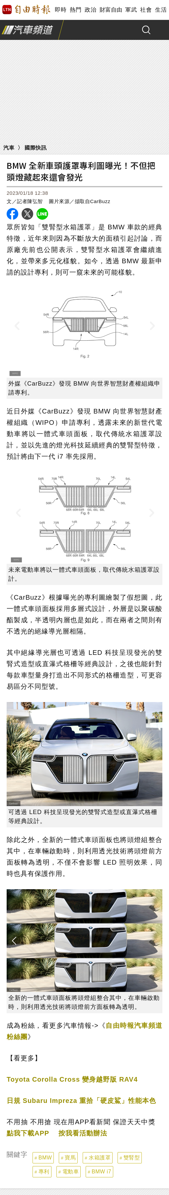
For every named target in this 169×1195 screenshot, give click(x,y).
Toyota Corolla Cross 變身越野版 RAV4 (72, 1079)
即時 (60, 10)
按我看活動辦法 (82, 1133)
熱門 (75, 10)
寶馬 (70, 1157)
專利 (44, 1171)
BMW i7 (101, 1171)
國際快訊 (35, 148)
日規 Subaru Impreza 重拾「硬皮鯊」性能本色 (81, 1100)
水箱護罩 (100, 1157)
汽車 (8, 148)
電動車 (70, 1171)
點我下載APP (28, 1133)
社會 (146, 10)
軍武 (131, 10)
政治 (90, 10)
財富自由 (111, 10)
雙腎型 (132, 1157)
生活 (161, 10)
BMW (45, 1157)
